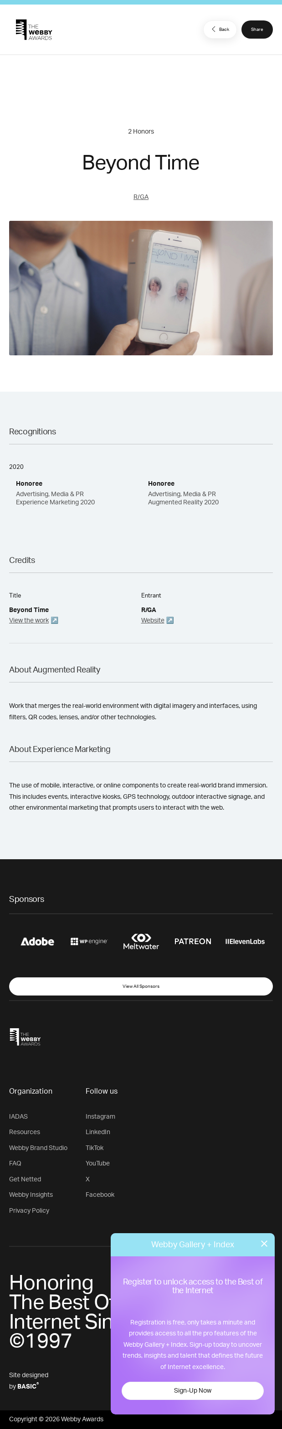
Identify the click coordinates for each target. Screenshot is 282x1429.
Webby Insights (31, 1195)
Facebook (100, 1195)
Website (152, 620)
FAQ (15, 1163)
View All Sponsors (141, 986)
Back (219, 29)
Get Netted (25, 1179)
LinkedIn (98, 1132)
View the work (29, 620)
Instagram (100, 1117)
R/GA (141, 197)
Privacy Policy (29, 1211)
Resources (24, 1132)
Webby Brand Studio (38, 1148)
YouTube (98, 1163)
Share (257, 29)
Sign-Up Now (192, 1391)
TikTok (94, 1148)
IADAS (18, 1117)
